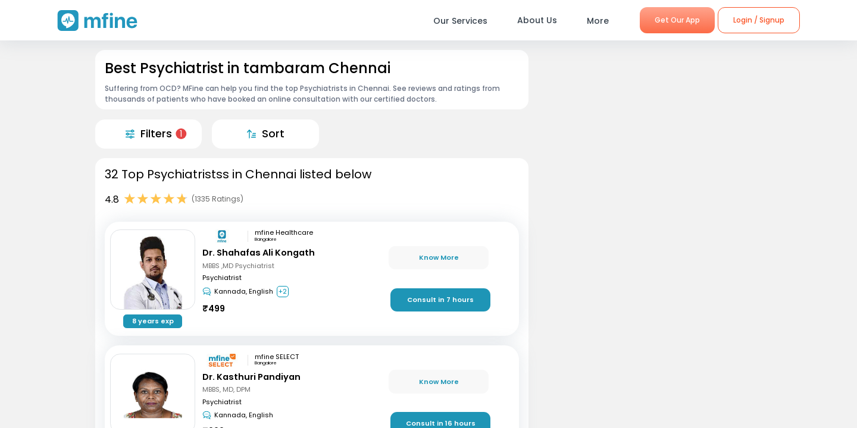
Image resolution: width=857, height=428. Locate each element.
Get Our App (677, 20)
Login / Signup (758, 20)
